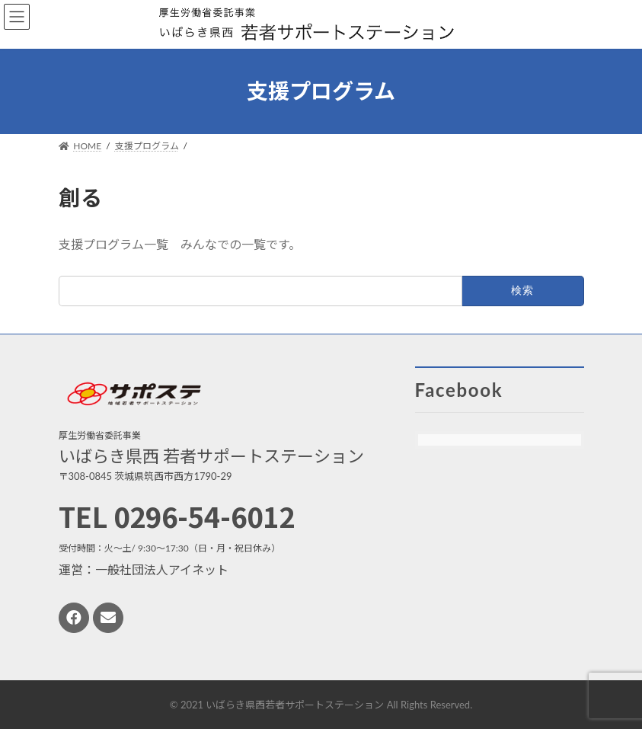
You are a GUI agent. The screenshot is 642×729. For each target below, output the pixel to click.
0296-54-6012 (204, 516)
